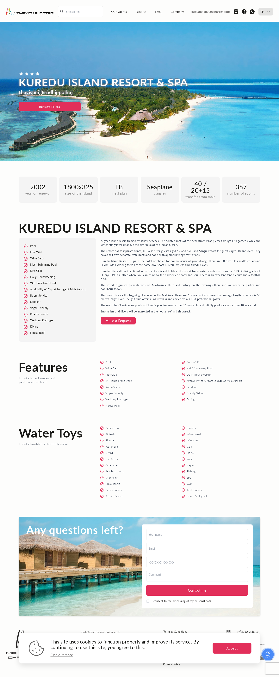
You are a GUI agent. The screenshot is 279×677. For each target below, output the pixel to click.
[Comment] (197, 576)
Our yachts (119, 11)
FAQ (158, 11)
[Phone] (197, 562)
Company (177, 11)
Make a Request (118, 320)
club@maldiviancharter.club (210, 11)
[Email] (197, 548)
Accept (232, 648)
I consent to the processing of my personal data (181, 601)
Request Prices (49, 106)
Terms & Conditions (175, 631)
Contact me (197, 590)
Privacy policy (171, 664)
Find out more (62, 655)
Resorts (141, 11)
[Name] (197, 534)
